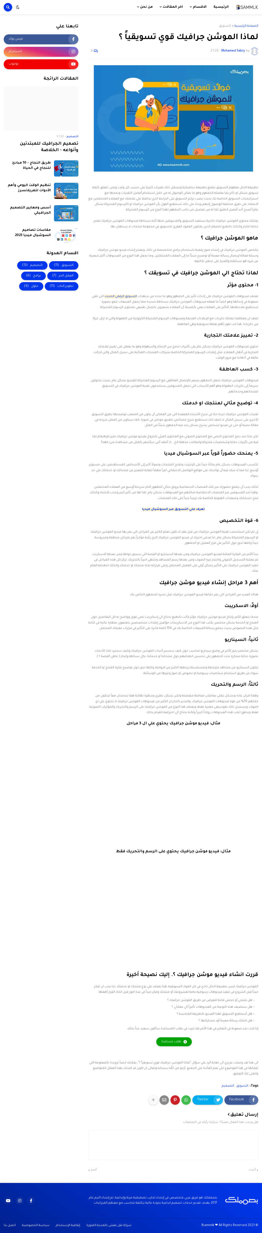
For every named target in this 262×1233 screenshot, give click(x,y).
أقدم (94, 1170)
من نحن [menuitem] (146, 7)
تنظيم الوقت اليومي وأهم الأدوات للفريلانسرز (29, 188)
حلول (31, 286)
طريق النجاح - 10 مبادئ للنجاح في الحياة (31, 165)
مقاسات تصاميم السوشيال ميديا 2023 (33, 232)
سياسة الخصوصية (36, 1225)
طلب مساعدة (171, 1042)
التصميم (228, 1086)
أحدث (252, 1170)
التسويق (225, 26)
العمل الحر (62, 276)
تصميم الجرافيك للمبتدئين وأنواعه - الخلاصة (49, 147)
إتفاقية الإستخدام (68, 1225)
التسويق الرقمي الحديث (121, 296)
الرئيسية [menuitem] (221, 7)
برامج (33, 276)
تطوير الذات (61, 286)
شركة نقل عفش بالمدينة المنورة (108, 1225)
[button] (17, 7)
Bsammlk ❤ (210, 1225)
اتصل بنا (10, 1225)
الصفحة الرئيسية (246, 26)
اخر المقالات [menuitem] (173, 7)
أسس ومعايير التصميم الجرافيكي (30, 210)
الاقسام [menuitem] (200, 7)
